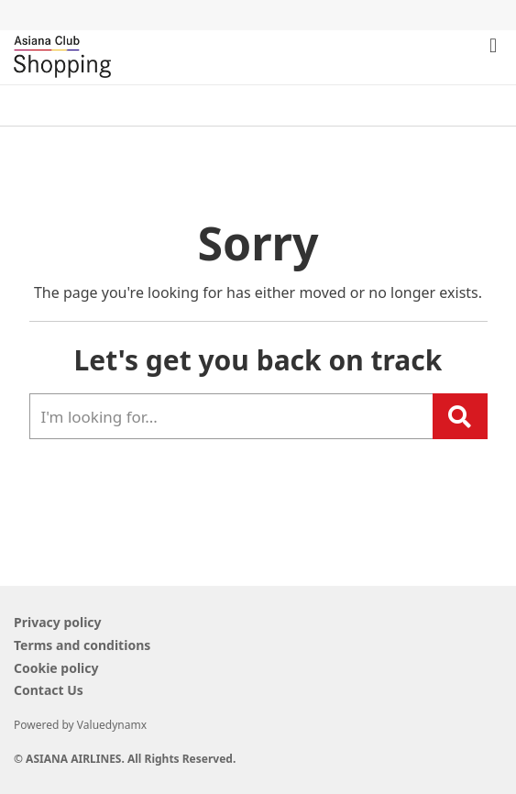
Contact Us (48, 690)
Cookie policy (56, 668)
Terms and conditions (82, 645)
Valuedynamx (112, 725)
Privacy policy (58, 622)
